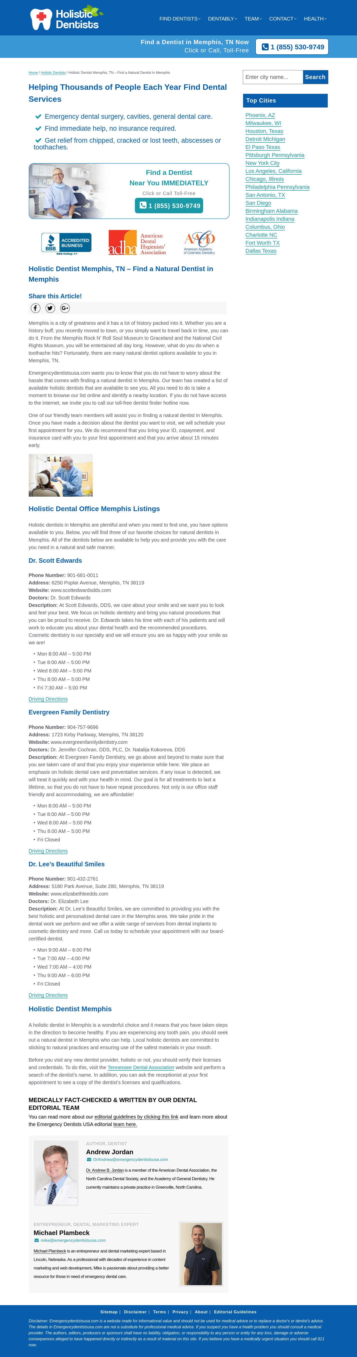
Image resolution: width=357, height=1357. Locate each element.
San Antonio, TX (265, 195)
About (201, 1312)
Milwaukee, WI (263, 123)
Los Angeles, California (274, 171)
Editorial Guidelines (235, 1312)
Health (314, 18)
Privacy (181, 1312)
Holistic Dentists (53, 73)
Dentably (221, 18)
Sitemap (109, 1312)
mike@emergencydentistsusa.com (70, 1240)
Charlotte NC (261, 235)
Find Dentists (178, 18)
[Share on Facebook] (35, 308)
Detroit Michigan (265, 139)
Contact (281, 18)
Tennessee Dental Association (141, 1067)
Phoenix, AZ (260, 115)
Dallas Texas (261, 251)
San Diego (258, 203)
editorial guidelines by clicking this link (136, 1117)
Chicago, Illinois (265, 179)
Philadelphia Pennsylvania (278, 187)
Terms (159, 1312)
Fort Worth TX (263, 243)
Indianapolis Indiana (270, 219)
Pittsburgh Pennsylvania (275, 155)
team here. (125, 1124)
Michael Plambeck (50, 1251)
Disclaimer (135, 1312)
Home (33, 73)
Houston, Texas (264, 131)
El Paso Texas (263, 147)
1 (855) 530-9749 (292, 47)
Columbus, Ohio (265, 227)
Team (252, 18)
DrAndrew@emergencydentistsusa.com (127, 1159)
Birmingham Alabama (272, 211)
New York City (263, 163)
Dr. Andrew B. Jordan (105, 1170)
